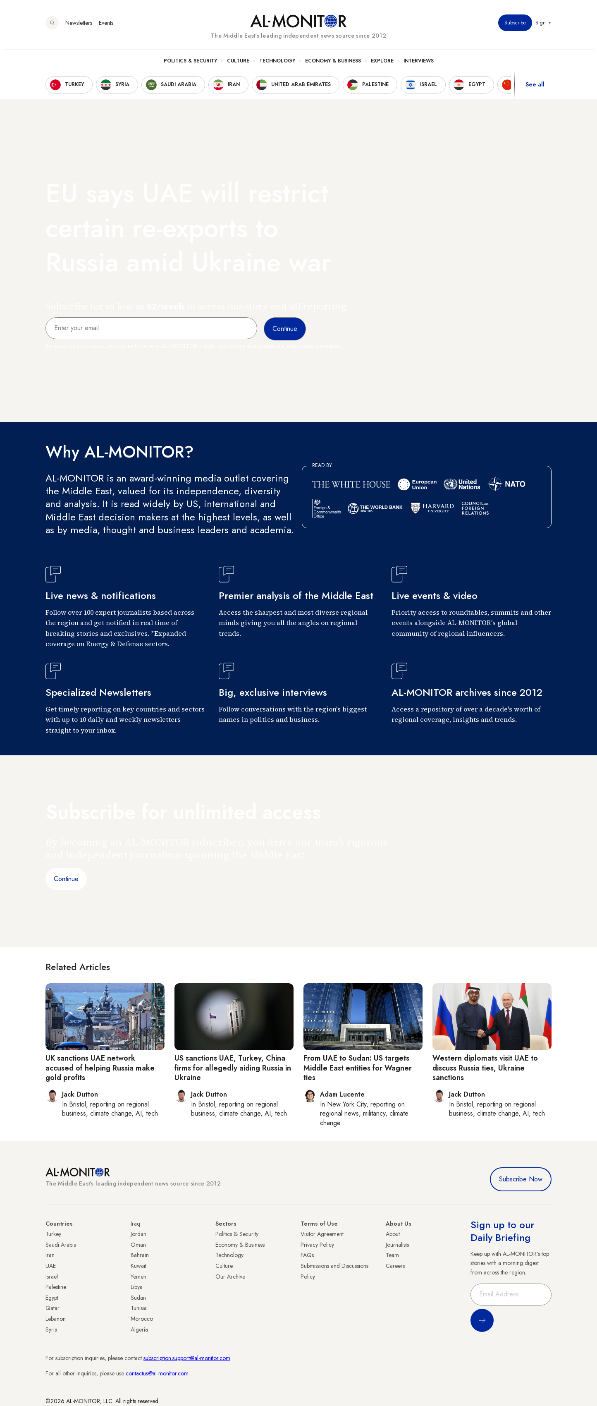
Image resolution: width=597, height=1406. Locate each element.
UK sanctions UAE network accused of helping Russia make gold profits (100, 1068)
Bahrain (140, 1255)
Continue (66, 879)
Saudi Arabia (60, 1245)
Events (106, 24)
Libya (137, 1287)
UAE (50, 1266)
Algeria (139, 1329)
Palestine (55, 1287)
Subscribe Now (520, 1179)
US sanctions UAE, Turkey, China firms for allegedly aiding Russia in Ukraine (232, 1068)
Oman (138, 1245)
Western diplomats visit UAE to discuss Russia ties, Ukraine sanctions (485, 1068)
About (393, 1234)
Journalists (397, 1245)
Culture (238, 62)
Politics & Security (190, 62)
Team (392, 1255)
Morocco (142, 1319)
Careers (395, 1266)
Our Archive (230, 1276)
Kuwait (138, 1266)
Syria (51, 1329)
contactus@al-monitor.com (157, 1373)
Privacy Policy (317, 1245)
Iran (50, 1255)
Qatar (52, 1308)
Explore (382, 62)
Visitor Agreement (322, 1234)
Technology (277, 62)
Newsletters (78, 24)
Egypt (51, 1297)
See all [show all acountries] (534, 86)
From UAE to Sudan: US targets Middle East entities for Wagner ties (357, 1068)
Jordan (138, 1234)
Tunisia (139, 1308)
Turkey (53, 1234)
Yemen (138, 1276)
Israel (51, 1276)
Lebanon (55, 1319)
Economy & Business (333, 62)
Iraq (135, 1223)
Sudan (138, 1297)
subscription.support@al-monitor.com (186, 1358)
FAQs (307, 1255)
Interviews (419, 62)
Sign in (543, 24)
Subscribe (515, 24)
